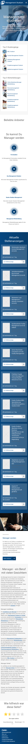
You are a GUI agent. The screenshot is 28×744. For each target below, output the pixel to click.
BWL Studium (11, 658)
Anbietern (12, 605)
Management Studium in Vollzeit (16, 615)
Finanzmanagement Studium (8, 647)
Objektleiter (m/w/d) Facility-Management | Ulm (18, 461)
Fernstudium (18, 617)
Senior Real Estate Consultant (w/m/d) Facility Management (18, 351)
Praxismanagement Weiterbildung (10, 649)
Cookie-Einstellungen (7, 739)
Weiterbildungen (18, 640)
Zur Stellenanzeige (8, 261)
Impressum (5, 736)
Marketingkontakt (6, 732)
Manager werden (9, 538)
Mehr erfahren (7, 558)
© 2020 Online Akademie (8, 741)
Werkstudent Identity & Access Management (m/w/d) (18, 249)
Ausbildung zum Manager (10, 612)
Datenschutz (5, 737)
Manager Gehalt (10, 668)
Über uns (4, 734)
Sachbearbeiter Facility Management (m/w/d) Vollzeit (18, 325)
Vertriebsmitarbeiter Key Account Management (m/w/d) (18, 273)
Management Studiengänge (14, 638)
